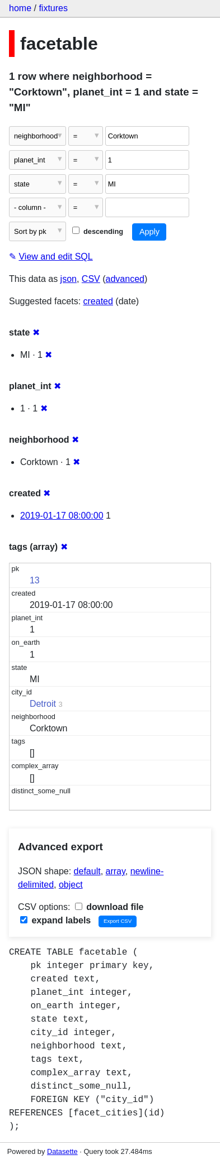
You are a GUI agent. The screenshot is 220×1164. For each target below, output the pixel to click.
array (115, 871)
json (68, 279)
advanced (125, 279)
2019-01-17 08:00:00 (62, 515)
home (20, 8)
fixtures (53, 8)
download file (109, 907)
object (71, 884)
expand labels (55, 920)
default (87, 871)
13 (35, 580)
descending (97, 231)
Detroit (43, 703)
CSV (91, 279)
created (98, 301)
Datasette (62, 1151)
